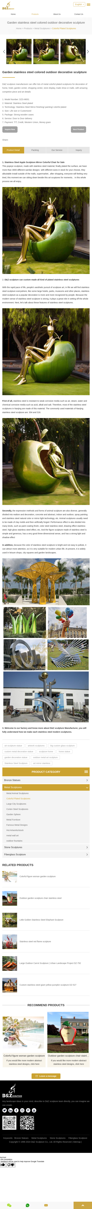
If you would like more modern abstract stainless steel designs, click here (24, 1062)
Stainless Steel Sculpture (16, 763)
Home (13, 14)
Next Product (78, 129)
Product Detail (13, 150)
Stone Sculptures (46, 847)
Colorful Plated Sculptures (64, 28)
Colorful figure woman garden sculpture (38, 876)
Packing (35, 150)
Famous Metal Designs (17, 825)
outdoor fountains (14, 841)
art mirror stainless (41, 763)
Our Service (56, 150)
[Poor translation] (10, 1165)
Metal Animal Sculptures (17, 793)
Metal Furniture (13, 820)
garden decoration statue (16, 757)
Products (35, 14)
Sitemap (77, 1142)
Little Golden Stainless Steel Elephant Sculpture (41, 920)
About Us (56, 14)
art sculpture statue (13, 745)
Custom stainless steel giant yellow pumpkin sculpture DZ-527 (48, 985)
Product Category (46, 771)
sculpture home (46, 751)
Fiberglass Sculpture (46, 854)
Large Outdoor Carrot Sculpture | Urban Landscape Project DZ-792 (50, 963)
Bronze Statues (46, 780)
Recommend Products (45, 1005)
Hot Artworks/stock (15, 830)
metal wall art (12, 835)
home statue (64, 751)
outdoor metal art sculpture (45, 757)
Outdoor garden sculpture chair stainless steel (41, 898)
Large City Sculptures (16, 804)
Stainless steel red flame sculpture (35, 941)
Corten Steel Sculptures (17, 809)
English (78, 4)
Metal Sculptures (42, 28)
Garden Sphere (13, 814)
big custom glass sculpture (62, 745)
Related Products (17, 865)
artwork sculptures (36, 745)
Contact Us (78, 14)
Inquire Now (10, 129)
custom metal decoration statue (19, 751)
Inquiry (79, 150)
